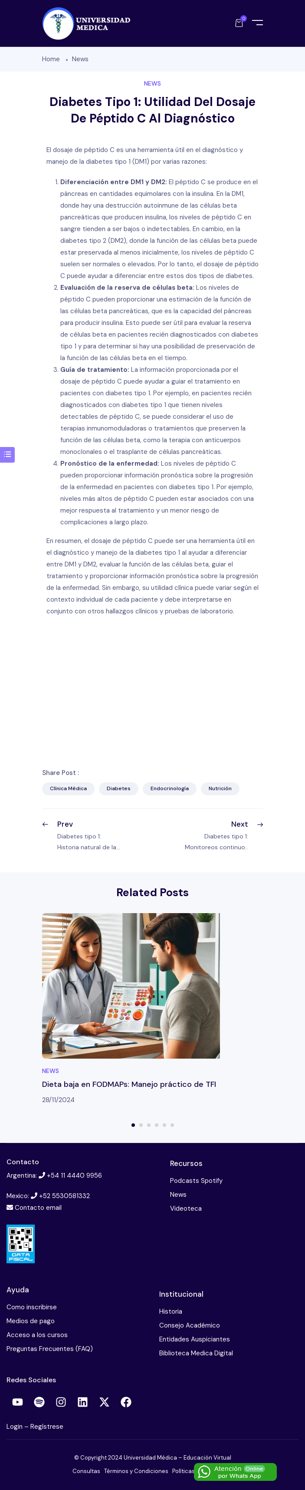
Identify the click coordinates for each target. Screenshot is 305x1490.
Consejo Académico (189, 1325)
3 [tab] (149, 1125)
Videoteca (186, 1208)
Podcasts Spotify (196, 1180)
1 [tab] (133, 1125)
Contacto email (38, 1207)
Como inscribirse (32, 1307)
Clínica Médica (68, 788)
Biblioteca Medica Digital (196, 1353)
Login (15, 1426)
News (80, 59)
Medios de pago (31, 1321)
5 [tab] (164, 1125)
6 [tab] (172, 1125)
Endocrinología (170, 788)
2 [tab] (141, 1125)
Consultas (86, 1471)
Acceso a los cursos (37, 1335)
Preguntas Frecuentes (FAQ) (50, 1348)
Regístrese (46, 1426)
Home (51, 59)
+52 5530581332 (64, 1196)
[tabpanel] (153, 1009)
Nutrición (220, 788)
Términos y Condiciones (136, 1471)
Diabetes (119, 788)
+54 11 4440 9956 (74, 1175)
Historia (170, 1311)
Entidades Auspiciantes (194, 1339)
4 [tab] (156, 1125)
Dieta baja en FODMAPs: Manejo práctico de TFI (129, 1084)
